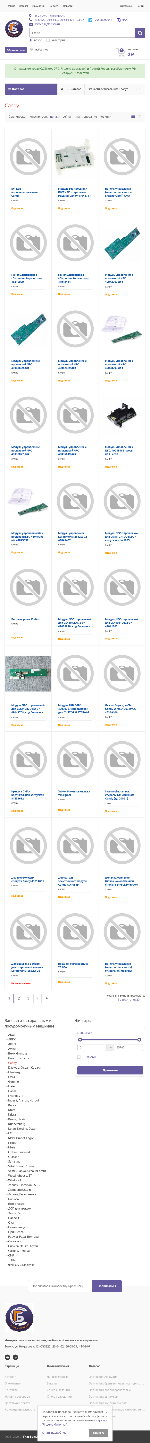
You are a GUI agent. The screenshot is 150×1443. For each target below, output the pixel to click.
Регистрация (125, 6)
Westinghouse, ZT (20, 1175)
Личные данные (57, 1377)
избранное (39, 49)
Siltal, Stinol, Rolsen (21, 1166)
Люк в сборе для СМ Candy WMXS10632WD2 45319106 (120, 709)
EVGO (12, 1077)
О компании (38, 6)
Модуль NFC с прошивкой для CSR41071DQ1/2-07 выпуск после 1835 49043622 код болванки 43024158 (121, 540)
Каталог (23, 6)
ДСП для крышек (19, 1208)
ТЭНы (12, 1260)
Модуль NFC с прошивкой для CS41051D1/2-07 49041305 (121, 623)
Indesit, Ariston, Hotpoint (25, 1100)
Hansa (12, 1091)
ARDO (12, 1039)
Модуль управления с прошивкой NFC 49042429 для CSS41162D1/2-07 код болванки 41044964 (72, 368)
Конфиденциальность (20, 1409)
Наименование (86, 116)
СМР (11, 1255)
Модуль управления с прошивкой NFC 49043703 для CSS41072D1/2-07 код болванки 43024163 (119, 281)
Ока (11, 1222)
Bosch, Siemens (18, 1058)
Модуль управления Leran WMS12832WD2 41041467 (72, 537)
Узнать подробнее (54, 1432)
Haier (11, 1086)
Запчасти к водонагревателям (110, 1390)
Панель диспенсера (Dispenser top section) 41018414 (73, 278)
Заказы (52, 1383)
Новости (67, 6)
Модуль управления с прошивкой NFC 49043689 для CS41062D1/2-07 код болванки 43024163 (25, 368)
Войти (140, 6)
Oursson (13, 1157)
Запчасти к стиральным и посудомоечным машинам (111, 89)
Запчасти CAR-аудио (103, 1377)
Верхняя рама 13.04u (25, 619)
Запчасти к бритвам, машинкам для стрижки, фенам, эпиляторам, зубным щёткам (117, 1383)
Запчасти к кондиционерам (108, 1403)
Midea (12, 1143)
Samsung (14, 1161)
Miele (11, 1147)
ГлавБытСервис (34, 1436)
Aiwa (11, 1035)
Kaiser (12, 1105)
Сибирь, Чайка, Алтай (23, 1246)
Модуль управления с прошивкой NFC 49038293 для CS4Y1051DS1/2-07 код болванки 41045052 (120, 368)
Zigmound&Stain (19, 1190)
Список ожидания (59, 1396)
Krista (12, 1114)
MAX (122, 19)
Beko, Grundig (17, 1053)
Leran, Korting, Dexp (22, 1128)
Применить (110, 1070)
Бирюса (13, 1199)
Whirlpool (14, 1180)
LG (10, 1133)
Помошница (16, 1227)
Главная (10, 6)
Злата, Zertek (17, 1213)
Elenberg (14, 1072)
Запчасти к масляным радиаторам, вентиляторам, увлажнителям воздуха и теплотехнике (117, 1409)
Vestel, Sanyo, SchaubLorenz (27, 1171)
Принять (98, 1432)
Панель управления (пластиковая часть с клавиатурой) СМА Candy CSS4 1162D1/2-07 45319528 (121, 195)
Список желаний (58, 1390)
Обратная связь (16, 50)
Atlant (12, 1044)
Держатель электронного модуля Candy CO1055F (72, 881)
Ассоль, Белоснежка (22, 1194)
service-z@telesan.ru (47, 24)
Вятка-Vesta (16, 1204)
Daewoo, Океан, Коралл (24, 1067)
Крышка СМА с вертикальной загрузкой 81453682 (27, 795)
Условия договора (17, 1396)
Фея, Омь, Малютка (21, 1265)
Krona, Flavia (16, 1119)
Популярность (38, 116)
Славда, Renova (19, 1251)
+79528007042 (100, 19)
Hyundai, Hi (15, 1096)
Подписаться (107, 1286)
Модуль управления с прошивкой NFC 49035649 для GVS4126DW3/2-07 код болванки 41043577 (73, 454)
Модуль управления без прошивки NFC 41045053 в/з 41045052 (27, 537)
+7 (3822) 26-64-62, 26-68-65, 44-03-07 (59, 19)
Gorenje (13, 1081)
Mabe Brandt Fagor (21, 1138)
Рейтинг (68, 116)
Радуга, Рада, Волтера (23, 1236)
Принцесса (16, 1232)
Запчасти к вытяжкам (103, 1396)
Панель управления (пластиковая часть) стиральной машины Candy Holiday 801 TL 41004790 (119, 970)
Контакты (54, 6)
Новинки (105, 116)
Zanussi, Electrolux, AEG (24, 1185)
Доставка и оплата (17, 1403)
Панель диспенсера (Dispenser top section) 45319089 (26, 278)
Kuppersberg (16, 1124)
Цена (53, 116)
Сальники (14, 1241)
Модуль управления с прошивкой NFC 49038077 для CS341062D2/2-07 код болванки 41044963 (25, 454)
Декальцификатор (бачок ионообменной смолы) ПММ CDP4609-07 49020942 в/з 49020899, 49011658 (121, 884)
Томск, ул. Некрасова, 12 (50, 15)
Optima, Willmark (19, 1152)
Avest (12, 1049)
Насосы (13, 1218)
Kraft (11, 1110)
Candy (142, 89)
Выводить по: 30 (129, 999)
